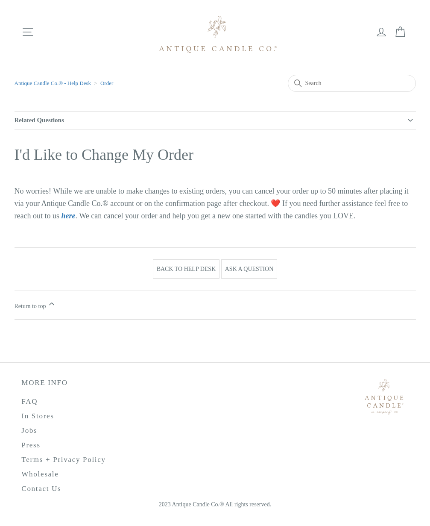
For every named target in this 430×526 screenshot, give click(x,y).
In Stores (37, 416)
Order (106, 83)
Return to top (35, 304)
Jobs (29, 430)
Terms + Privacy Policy (63, 459)
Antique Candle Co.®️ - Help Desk (54, 83)
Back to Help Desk (186, 269)
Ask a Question (249, 269)
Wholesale (40, 474)
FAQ (29, 401)
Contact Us (41, 489)
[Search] (352, 83)
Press (30, 445)
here (68, 216)
